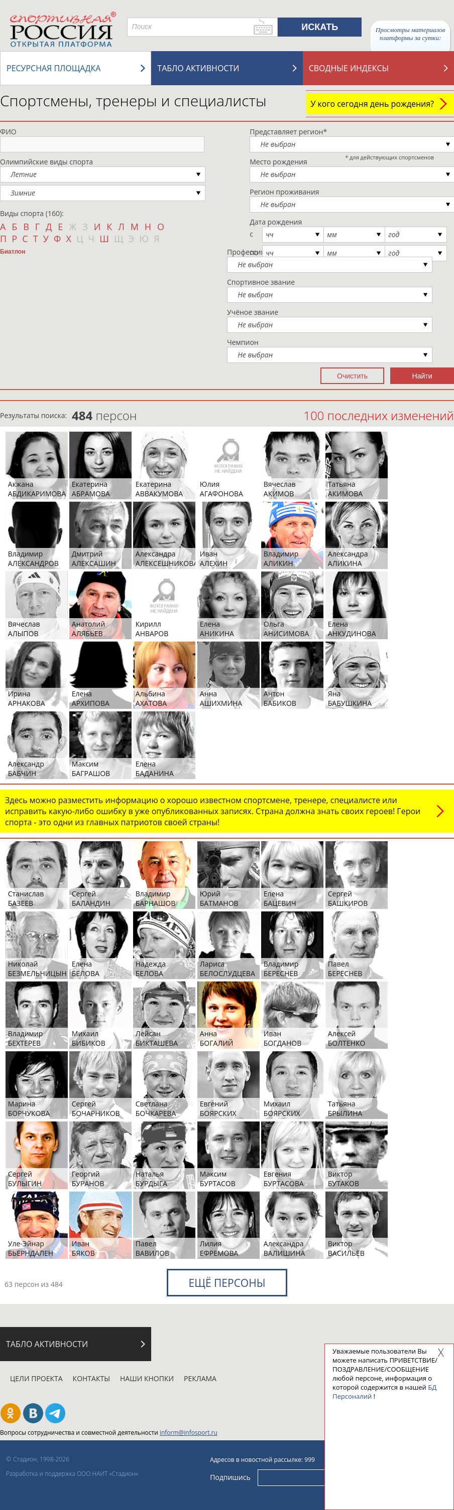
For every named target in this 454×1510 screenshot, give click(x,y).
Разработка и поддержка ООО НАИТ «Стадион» (72, 1473)
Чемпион (243, 342)
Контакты (91, 1378)
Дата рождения (276, 222)
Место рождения (278, 161)
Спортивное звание (261, 282)
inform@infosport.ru (188, 1432)
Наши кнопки (147, 1378)
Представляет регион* (288, 131)
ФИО (8, 131)
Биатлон (12, 251)
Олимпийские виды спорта (46, 161)
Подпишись (230, 1477)
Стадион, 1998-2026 (41, 1459)
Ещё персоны (226, 1283)
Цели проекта (36, 1378)
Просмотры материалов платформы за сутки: (410, 34)
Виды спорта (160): (32, 213)
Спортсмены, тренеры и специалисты (133, 100)
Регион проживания (284, 192)
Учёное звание (252, 312)
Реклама (200, 1378)
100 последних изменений (378, 415)
